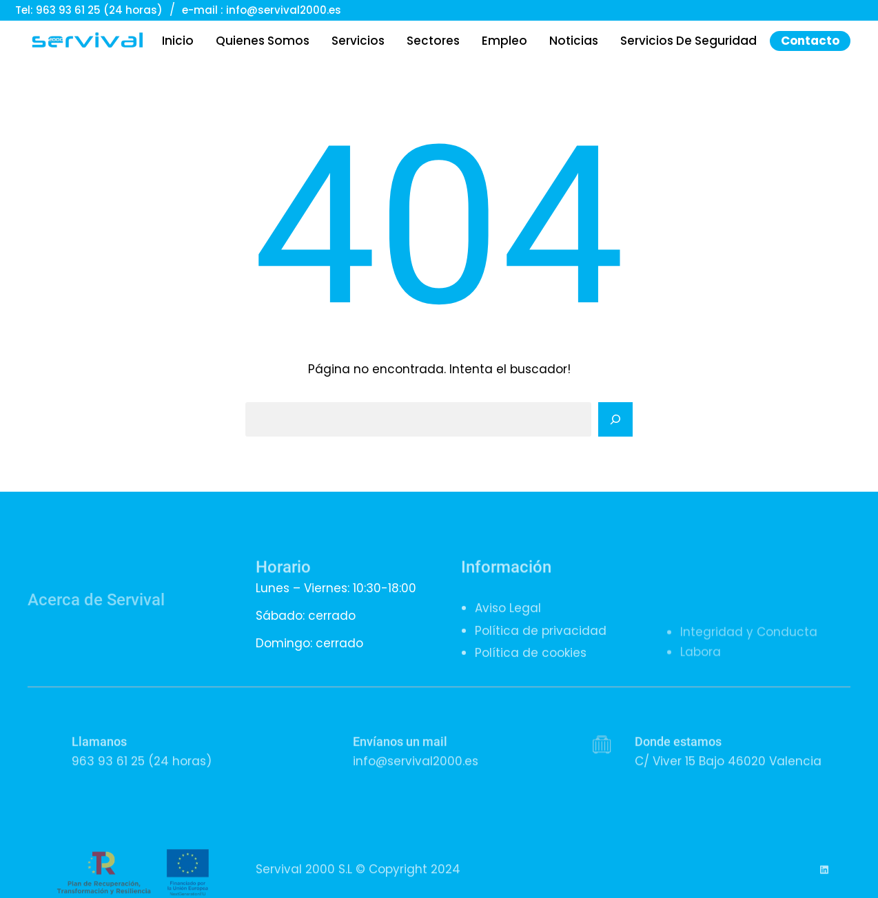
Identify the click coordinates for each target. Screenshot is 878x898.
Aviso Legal (508, 631)
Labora (700, 707)
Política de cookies (530, 675)
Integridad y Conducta (748, 687)
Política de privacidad (540, 653)
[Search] (615, 419)
